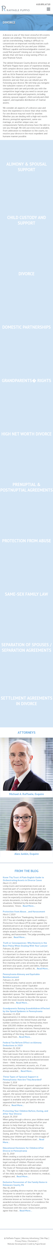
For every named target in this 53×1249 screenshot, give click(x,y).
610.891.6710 (43, 4)
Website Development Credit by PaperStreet (26, 1244)
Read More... (29, 905)
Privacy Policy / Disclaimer (26, 1241)
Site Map (44, 1238)
